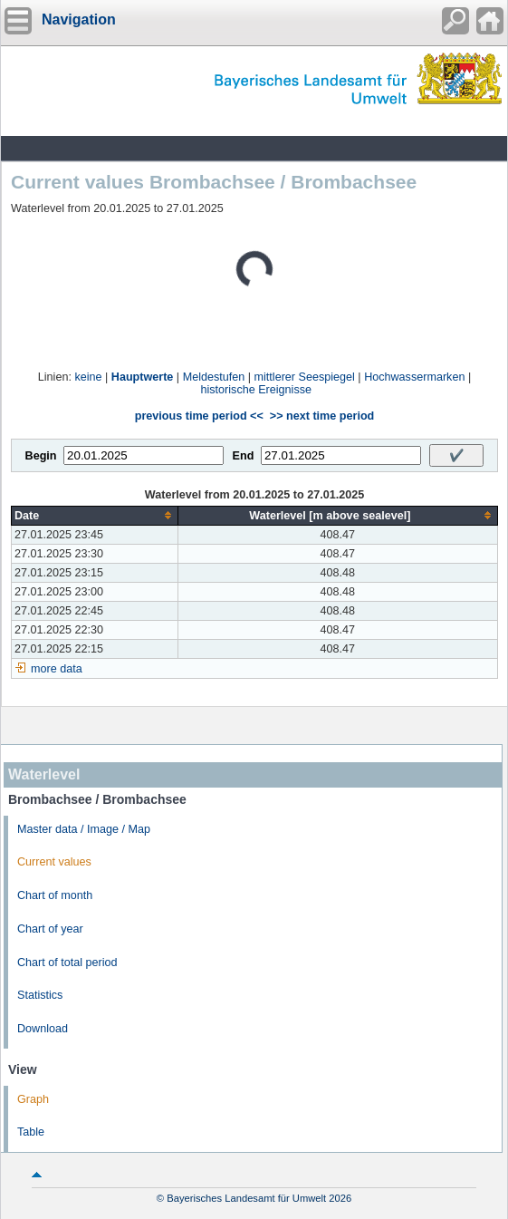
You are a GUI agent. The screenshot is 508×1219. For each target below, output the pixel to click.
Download (42, 1028)
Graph (33, 1099)
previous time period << (199, 416)
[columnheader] (95, 515)
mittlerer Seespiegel (304, 377)
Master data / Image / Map (83, 829)
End (243, 456)
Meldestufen (214, 377)
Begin (41, 456)
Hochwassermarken (414, 377)
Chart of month (54, 895)
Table (30, 1132)
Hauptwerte (142, 377)
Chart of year (50, 929)
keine (87, 377)
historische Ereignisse (256, 389)
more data (56, 669)
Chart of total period (67, 962)
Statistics (39, 995)
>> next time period (322, 416)
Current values (54, 862)
